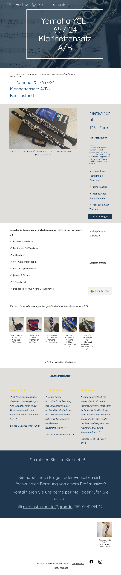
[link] (100, 281)
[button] (108, 460)
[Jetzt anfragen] (100, 216)
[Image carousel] (43, 132)
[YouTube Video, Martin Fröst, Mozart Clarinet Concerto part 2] (100, 246)
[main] (64, 34)
